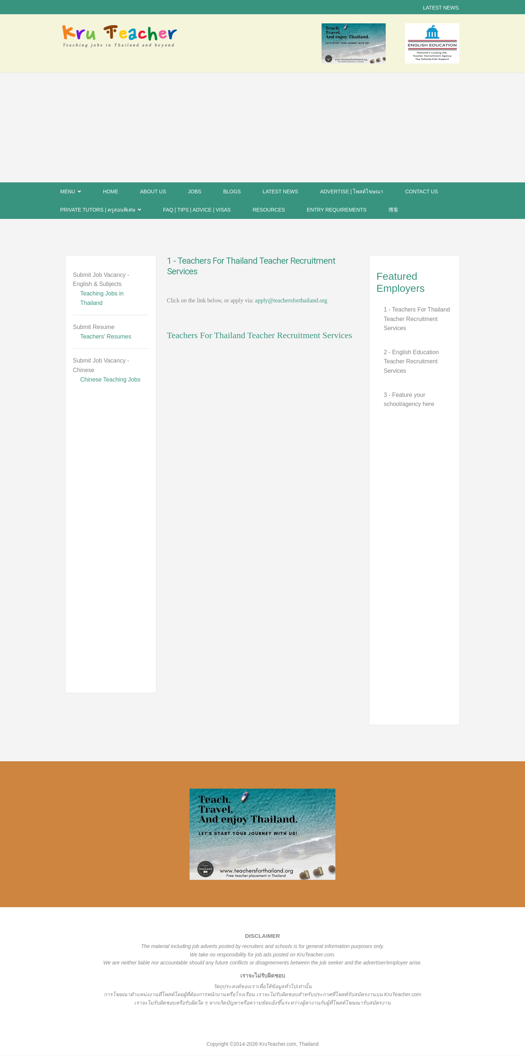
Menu (67, 191)
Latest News (280, 191)
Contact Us (421, 191)
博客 (393, 210)
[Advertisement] (262, 128)
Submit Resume (93, 327)
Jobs (195, 191)
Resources (269, 210)
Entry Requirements (337, 210)
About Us (153, 191)
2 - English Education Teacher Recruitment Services (411, 361)
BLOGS (232, 191)
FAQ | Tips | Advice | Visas (197, 210)
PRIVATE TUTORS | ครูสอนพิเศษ (97, 210)
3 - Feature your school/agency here (409, 399)
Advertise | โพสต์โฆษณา (352, 191)
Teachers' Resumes (105, 336)
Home (110, 191)
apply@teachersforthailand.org (291, 300)
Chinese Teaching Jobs (110, 379)
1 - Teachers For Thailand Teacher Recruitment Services (417, 318)
